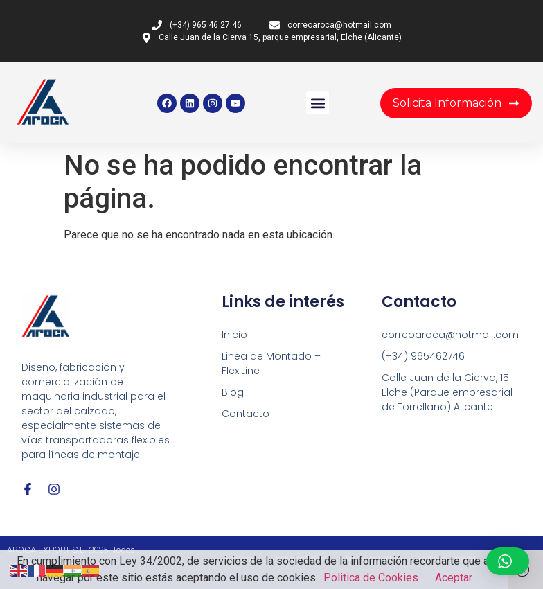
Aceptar (453, 577)
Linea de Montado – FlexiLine (271, 363)
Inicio (234, 335)
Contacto (245, 414)
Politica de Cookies (370, 577)
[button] (317, 102)
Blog (233, 392)
